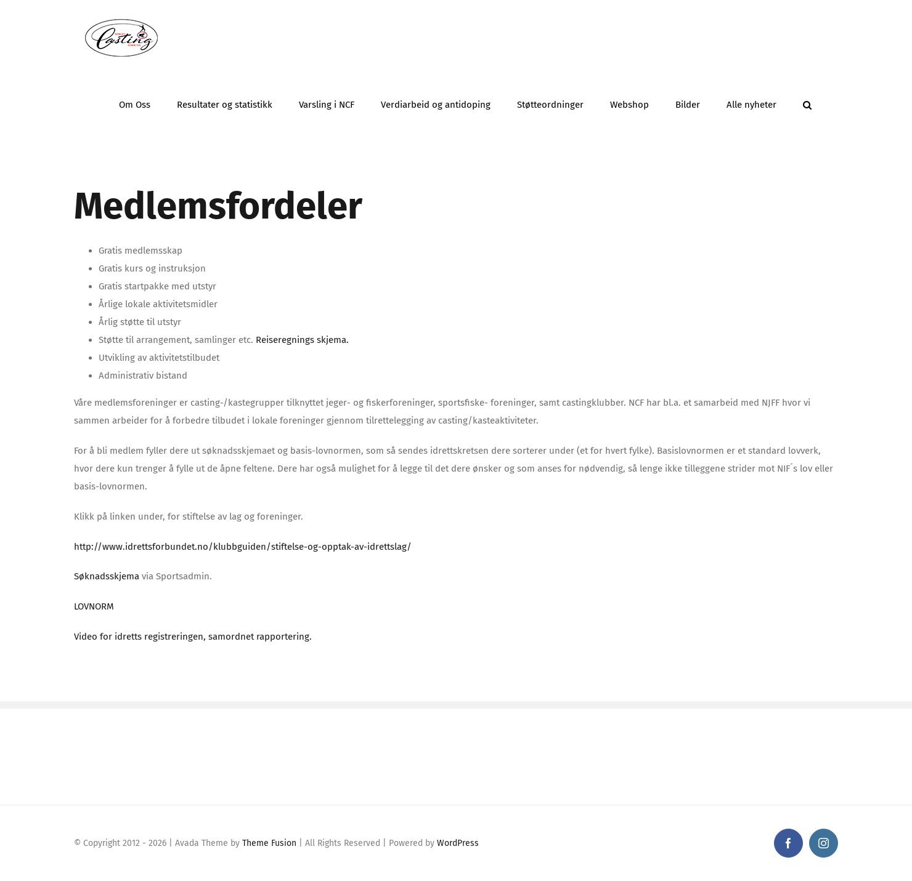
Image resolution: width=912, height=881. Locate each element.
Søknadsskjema (106, 576)
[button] (807, 101)
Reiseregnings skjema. (302, 339)
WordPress (458, 843)
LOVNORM (95, 606)
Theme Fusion (269, 843)
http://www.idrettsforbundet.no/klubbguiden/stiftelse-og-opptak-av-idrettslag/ (243, 546)
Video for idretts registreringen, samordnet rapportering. (193, 636)
